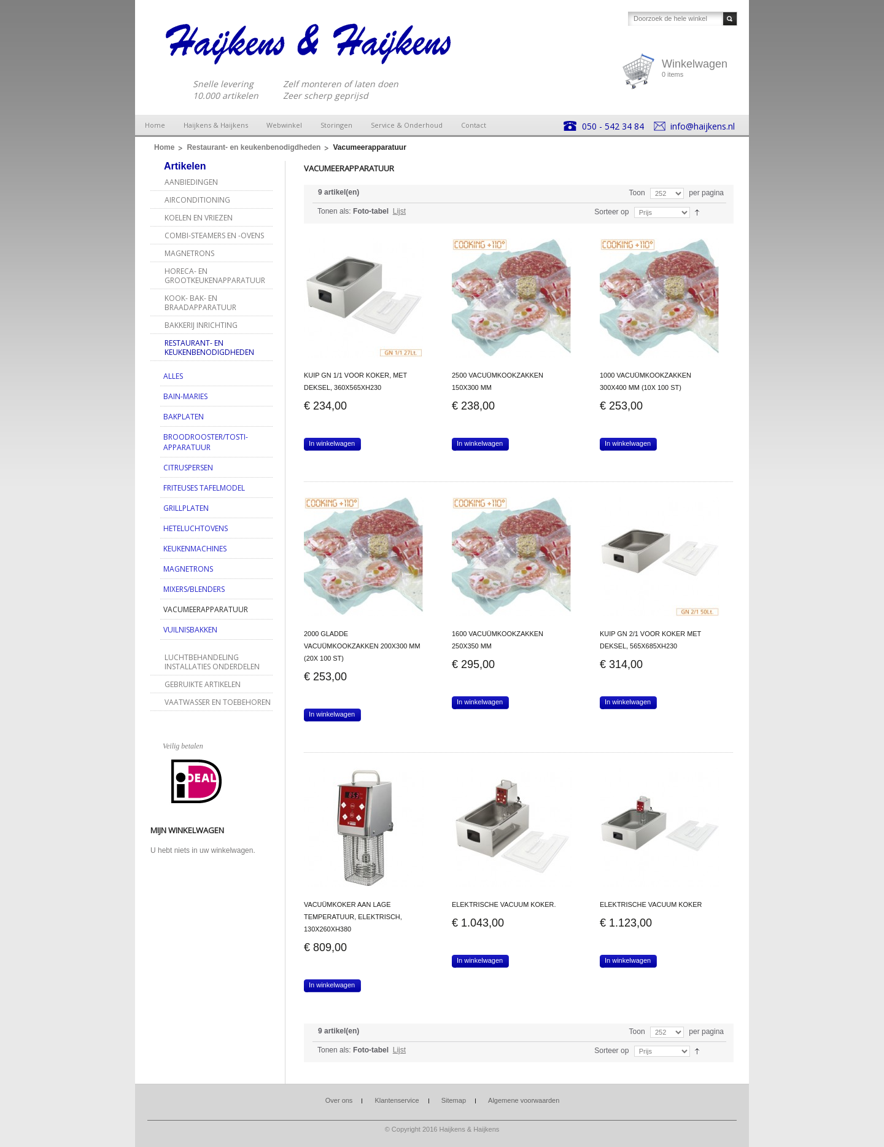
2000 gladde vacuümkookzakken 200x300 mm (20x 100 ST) (362, 646)
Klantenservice (396, 1100)
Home (155, 125)
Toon (637, 193)
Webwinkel (284, 125)
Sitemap (453, 1100)
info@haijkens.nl (702, 126)
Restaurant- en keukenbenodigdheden (253, 147)
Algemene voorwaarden (523, 1100)
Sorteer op (611, 212)
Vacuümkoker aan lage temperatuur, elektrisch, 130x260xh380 (353, 917)
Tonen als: (334, 211)
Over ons (339, 1100)
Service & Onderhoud (407, 125)
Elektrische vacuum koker (651, 904)
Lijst (399, 211)
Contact (473, 125)
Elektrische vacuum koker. (504, 904)
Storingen (336, 125)
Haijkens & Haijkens (216, 125)
